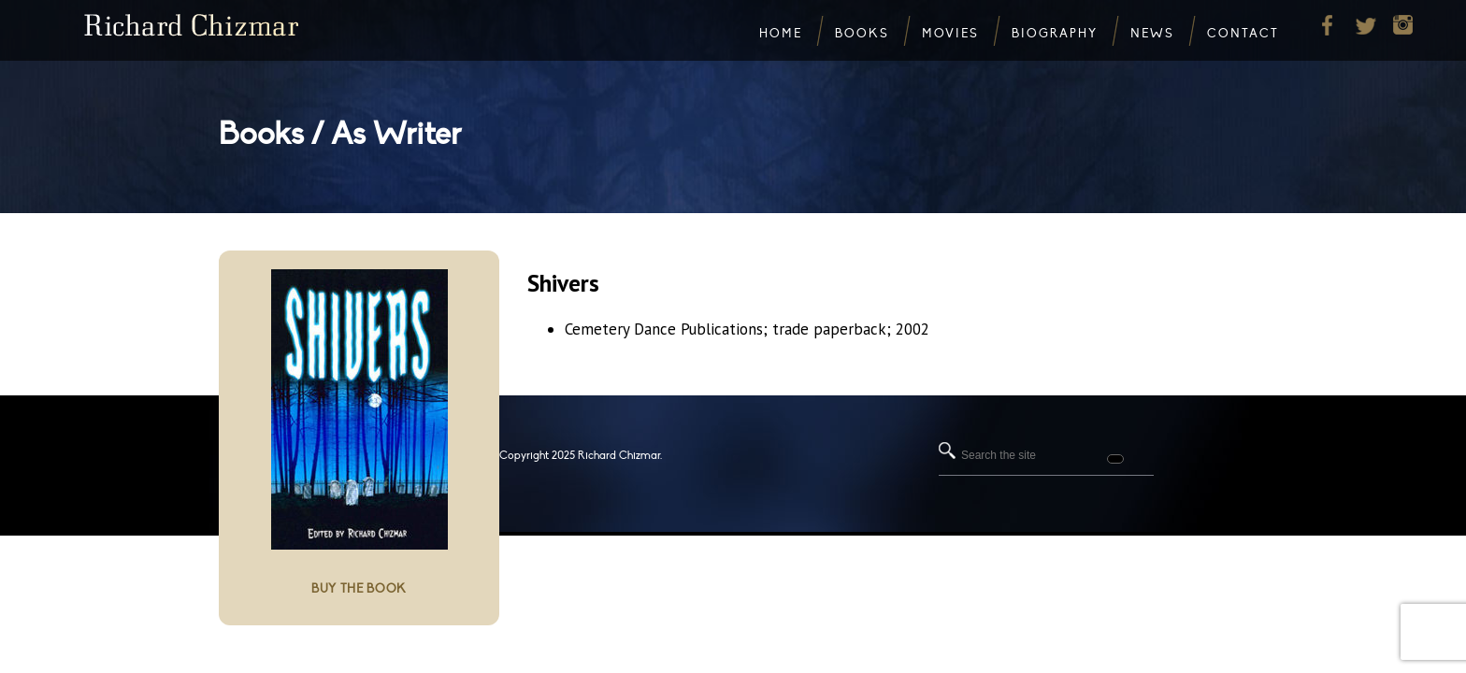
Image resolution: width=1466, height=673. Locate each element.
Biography (1055, 33)
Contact (1243, 33)
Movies (950, 33)
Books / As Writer (340, 134)
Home (780, 33)
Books (862, 33)
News (1152, 33)
